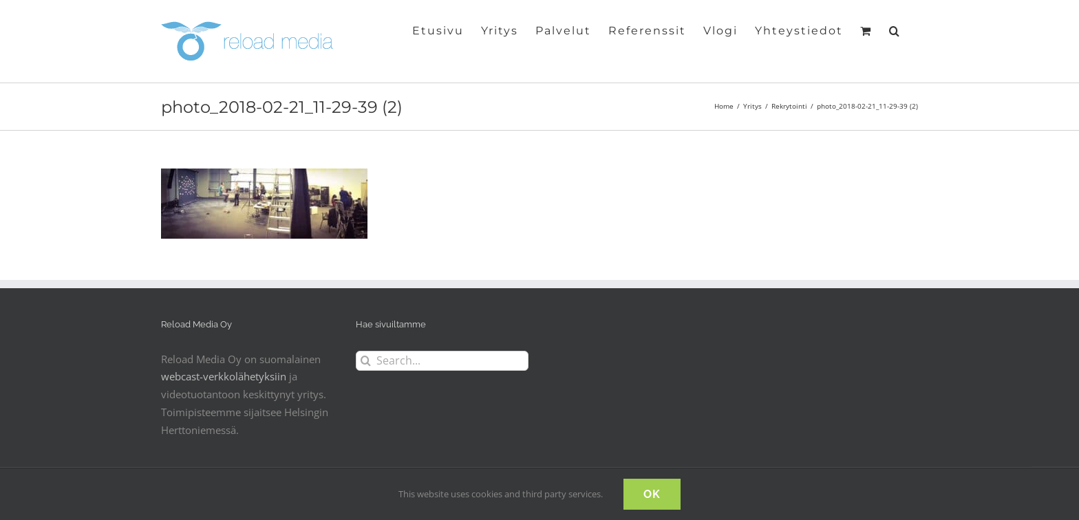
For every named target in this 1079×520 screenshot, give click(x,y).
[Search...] (442, 361)
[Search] (366, 361)
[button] (895, 29)
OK (652, 494)
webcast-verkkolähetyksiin (223, 376)
